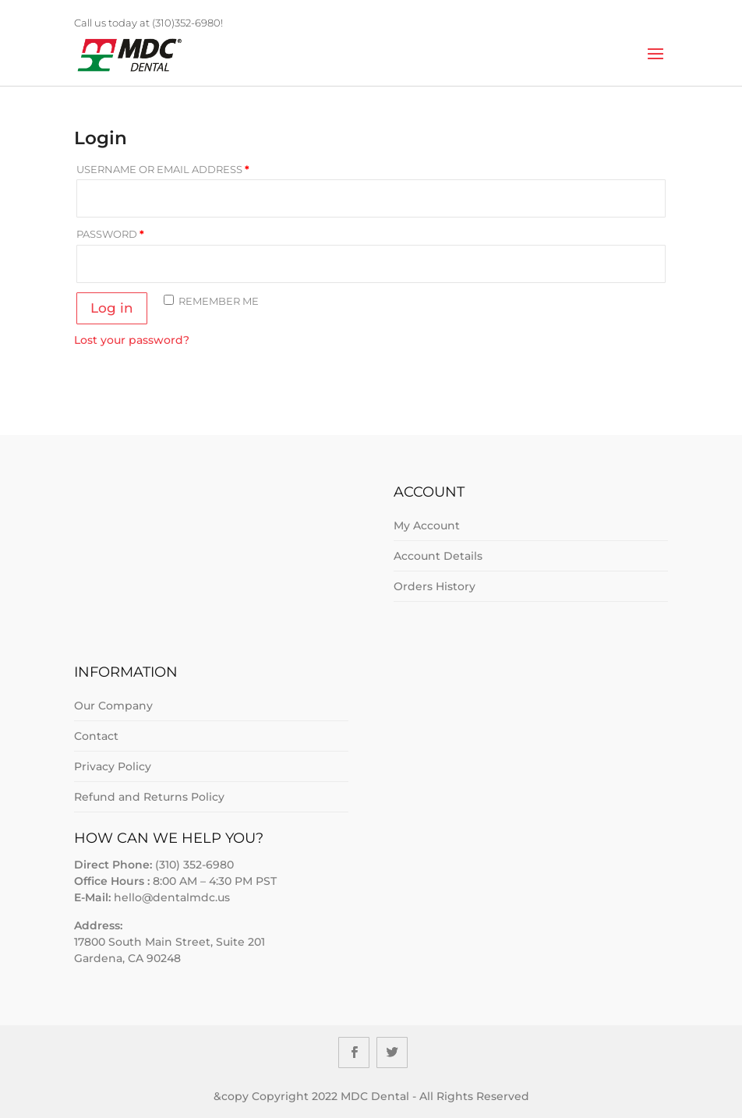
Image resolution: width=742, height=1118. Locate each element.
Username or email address (162, 169)
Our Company (113, 706)
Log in (111, 308)
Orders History (434, 586)
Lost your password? (131, 340)
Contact (96, 736)
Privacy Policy (112, 766)
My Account (427, 525)
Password (110, 234)
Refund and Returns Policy (149, 797)
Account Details (438, 556)
